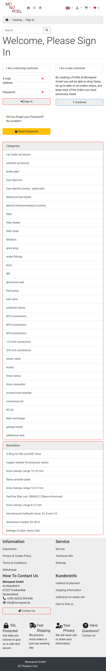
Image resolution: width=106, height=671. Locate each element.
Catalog (17, 20)
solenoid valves (15, 307)
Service (60, 549)
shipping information (68, 590)
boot (9, 265)
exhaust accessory (17, 163)
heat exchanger (15, 418)
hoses (10, 367)
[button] (69, 8)
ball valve (12, 299)
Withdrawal (9, 569)
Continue (79, 102)
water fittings (14, 256)
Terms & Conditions (15, 563)
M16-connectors (16, 333)
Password (8, 92)
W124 (9, 409)
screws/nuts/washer (19, 392)
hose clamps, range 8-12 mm (24, 505)
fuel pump (12, 290)
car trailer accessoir (18, 154)
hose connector (15, 384)
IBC (8, 273)
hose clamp (13, 375)
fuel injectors (14, 180)
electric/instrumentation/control (26, 205)
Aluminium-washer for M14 (23, 522)
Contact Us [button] (26, 610)
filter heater (13, 222)
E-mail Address (8, 80)
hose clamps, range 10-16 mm (25, 471)
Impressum (10, 549)
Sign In (30, 20)
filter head (12, 231)
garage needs (14, 427)
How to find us (64, 604)
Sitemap (61, 563)
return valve (13, 358)
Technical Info (64, 556)
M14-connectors (16, 324)
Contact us (88, 635)
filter (9, 214)
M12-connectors (16, 316)
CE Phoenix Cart (28, 666)
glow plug (12, 248)
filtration (11, 239)
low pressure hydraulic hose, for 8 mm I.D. (32, 513)
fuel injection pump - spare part (25, 188)
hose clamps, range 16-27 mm (25, 488)
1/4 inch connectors (18, 341)
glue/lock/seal (15, 282)
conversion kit (14, 401)
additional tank (15, 435)
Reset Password (26, 131)
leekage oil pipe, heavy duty (23, 530)
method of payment (68, 583)
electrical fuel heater (18, 197)
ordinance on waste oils (70, 597)
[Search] (23, 30)
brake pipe (12, 171)
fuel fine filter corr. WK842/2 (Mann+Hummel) (34, 496)
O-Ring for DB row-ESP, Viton (23, 454)
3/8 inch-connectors (18, 350)
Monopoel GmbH (35, 662)
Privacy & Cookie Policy (17, 556)
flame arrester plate (18, 479)
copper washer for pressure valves (27, 462)
